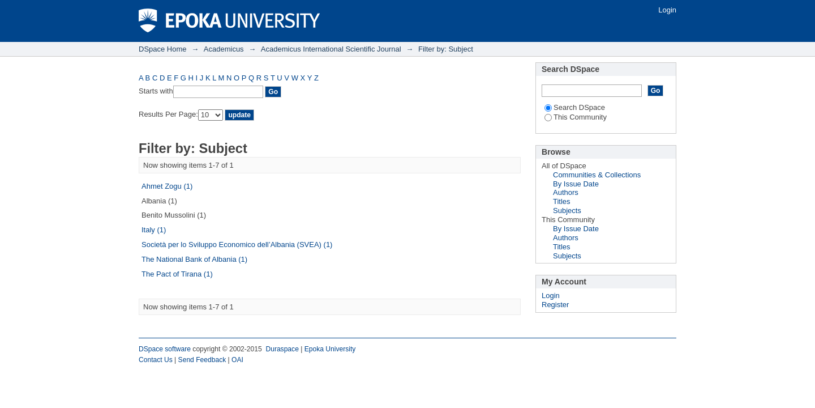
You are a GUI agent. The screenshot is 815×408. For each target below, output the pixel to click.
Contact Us (156, 360)
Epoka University (330, 349)
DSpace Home (163, 49)
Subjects (567, 210)
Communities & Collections (597, 175)
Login (667, 10)
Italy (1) (153, 230)
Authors (565, 192)
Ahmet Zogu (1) (166, 186)
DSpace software (165, 349)
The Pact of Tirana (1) (177, 274)
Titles (561, 201)
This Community (575, 117)
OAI (237, 360)
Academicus (224, 49)
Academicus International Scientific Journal (331, 49)
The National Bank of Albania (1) (194, 259)
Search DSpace (574, 107)
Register (555, 304)
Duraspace (281, 349)
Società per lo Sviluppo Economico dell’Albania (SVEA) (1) (236, 244)
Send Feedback (202, 360)
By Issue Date (576, 184)
